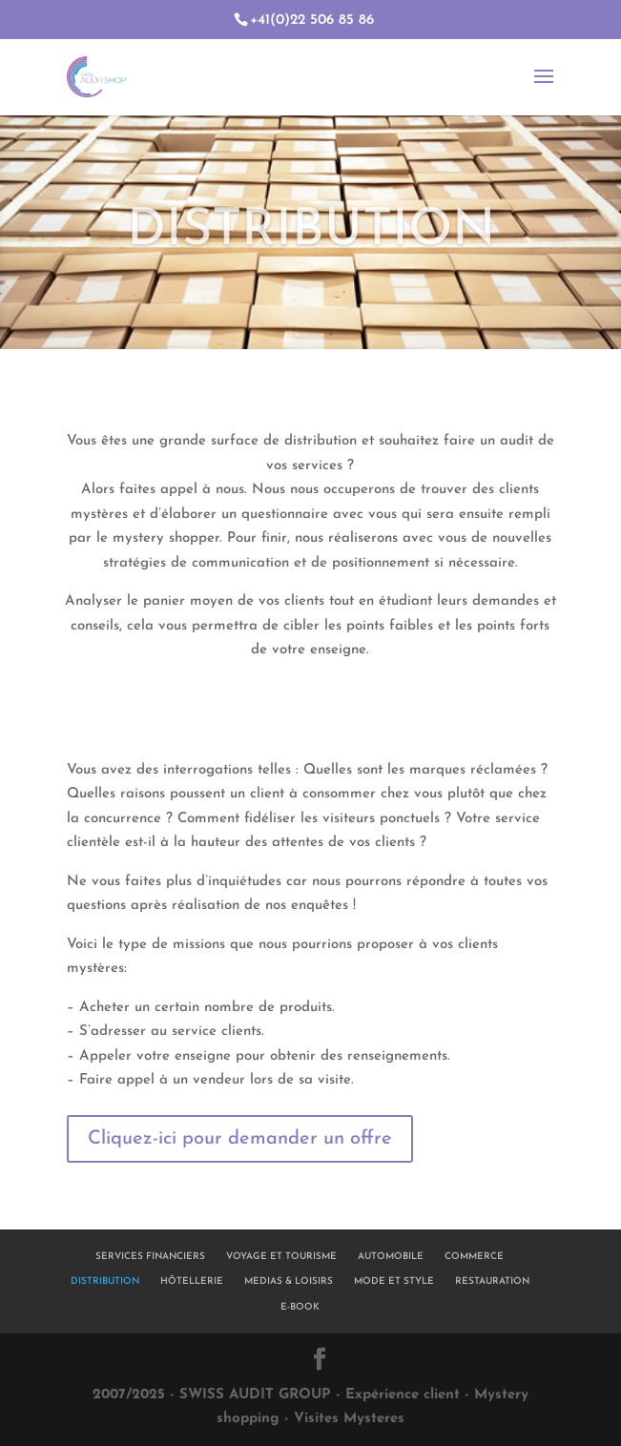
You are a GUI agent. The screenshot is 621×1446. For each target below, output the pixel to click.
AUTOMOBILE (391, 1256)
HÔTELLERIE (191, 1281)
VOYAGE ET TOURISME (281, 1256)
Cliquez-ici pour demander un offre (240, 1138)
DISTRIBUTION (105, 1281)
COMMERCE (474, 1256)
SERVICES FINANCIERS (150, 1256)
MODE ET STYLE (394, 1281)
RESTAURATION (492, 1281)
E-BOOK (300, 1307)
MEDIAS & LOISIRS (288, 1281)
